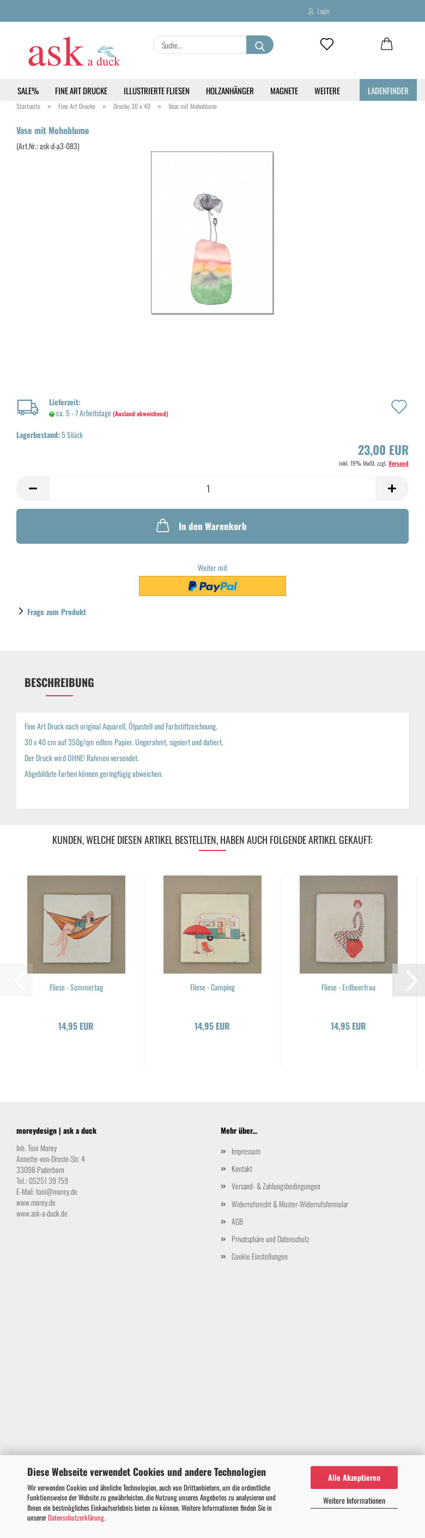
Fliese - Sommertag (76, 987)
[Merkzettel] (327, 45)
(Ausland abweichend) (140, 413)
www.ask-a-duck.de (42, 1213)
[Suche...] (260, 44)
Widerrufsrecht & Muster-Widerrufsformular (290, 1203)
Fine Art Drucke (81, 90)
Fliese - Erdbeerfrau (348, 987)
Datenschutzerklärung (76, 1517)
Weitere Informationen (354, 1500)
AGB (237, 1221)
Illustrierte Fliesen (157, 90)
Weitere (327, 90)
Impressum (246, 1151)
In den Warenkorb (200, 525)
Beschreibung (59, 682)
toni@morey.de (56, 1191)
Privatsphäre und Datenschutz (270, 1238)
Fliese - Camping (212, 987)
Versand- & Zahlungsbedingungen (276, 1186)
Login (319, 10)
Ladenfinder (388, 90)
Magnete (284, 90)
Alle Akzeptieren (354, 1477)
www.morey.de (36, 1202)
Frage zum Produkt (56, 611)
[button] (387, 45)
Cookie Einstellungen (260, 1256)
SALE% (28, 90)
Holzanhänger (230, 90)
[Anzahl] (212, 488)
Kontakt (242, 1168)
